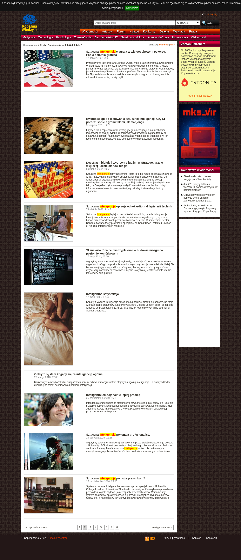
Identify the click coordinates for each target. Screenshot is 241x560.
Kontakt (196, 538)
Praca (193, 31)
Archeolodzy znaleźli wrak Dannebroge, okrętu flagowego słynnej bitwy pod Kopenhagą (200, 208)
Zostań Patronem (193, 44)
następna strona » (162, 527)
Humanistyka (180, 37)
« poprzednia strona (36, 527)
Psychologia (63, 37)
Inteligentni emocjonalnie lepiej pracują (113, 395)
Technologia (45, 37)
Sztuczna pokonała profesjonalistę (118, 434)
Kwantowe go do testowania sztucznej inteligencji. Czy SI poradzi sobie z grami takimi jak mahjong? (125, 120)
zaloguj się (211, 14)
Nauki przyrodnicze (132, 37)
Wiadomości (90, 31)
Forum (121, 31)
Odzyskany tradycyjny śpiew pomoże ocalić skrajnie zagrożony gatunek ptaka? (199, 197)
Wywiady (179, 31)
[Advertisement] (99, 103)
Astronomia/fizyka (158, 37)
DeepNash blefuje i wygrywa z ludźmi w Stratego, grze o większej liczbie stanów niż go (124, 164)
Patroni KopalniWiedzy (199, 95)
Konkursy (149, 31)
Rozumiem (132, 8)
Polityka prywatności (174, 538)
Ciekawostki (198, 37)
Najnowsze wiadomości (197, 170)
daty (172, 44)
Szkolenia (211, 538)
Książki (134, 31)
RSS (152, 539)
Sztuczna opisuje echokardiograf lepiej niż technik (129, 206)
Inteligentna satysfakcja (102, 294)
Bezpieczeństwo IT (106, 37)
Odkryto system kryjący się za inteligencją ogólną (68, 374)
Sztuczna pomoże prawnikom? (115, 478)
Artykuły (107, 31)
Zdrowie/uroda (83, 37)
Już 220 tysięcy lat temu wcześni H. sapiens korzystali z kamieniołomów (200, 187)
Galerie (164, 31)
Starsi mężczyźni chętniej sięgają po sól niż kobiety (197, 178)
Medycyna (29, 37)
